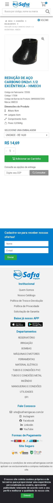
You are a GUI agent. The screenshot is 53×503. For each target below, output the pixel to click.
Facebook (26, 420)
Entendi (27, 495)
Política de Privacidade (26, 306)
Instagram (26, 416)
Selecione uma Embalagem (20, 130)
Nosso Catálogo (26, 295)
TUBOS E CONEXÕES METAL (26, 375)
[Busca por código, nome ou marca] (23, 11)
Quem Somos (26, 290)
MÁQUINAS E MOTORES (27, 353)
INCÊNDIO (26, 381)
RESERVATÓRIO (26, 337)
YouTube (26, 429)
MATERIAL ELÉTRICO (26, 364)
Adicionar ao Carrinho (26, 158)
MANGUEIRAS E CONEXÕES (26, 386)
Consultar (39, 172)
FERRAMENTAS (26, 359)
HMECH (14, 102)
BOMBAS (26, 348)
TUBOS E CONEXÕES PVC (26, 370)
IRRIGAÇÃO (26, 343)
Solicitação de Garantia (26, 311)
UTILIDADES (26, 391)
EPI (26, 397)
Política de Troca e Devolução (26, 300)
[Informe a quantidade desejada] (10, 151)
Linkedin (26, 425)
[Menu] (7, 4)
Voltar (43, 20)
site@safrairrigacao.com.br (26, 412)
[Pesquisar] (48, 11)
